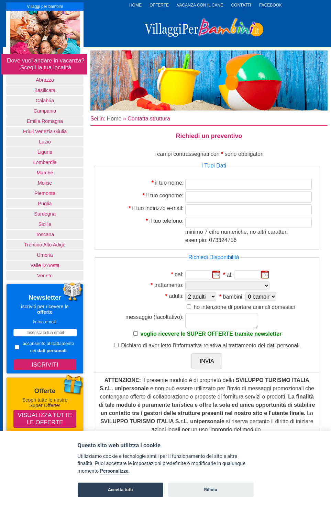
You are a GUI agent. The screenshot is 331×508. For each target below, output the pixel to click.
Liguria (44, 152)
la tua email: (45, 321)
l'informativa (187, 345)
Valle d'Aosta (44, 265)
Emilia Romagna (45, 121)
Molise (45, 183)
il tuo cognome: (165, 195)
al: (230, 275)
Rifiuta (210, 489)
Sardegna (44, 214)
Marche (45, 172)
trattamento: (169, 285)
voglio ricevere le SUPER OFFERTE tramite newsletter (211, 334)
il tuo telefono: (166, 221)
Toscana (45, 234)
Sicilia (45, 224)
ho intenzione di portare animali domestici (244, 307)
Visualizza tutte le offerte (45, 419)
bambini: (233, 297)
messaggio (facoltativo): (154, 317)
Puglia (45, 203)
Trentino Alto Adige (44, 244)
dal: (179, 274)
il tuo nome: (169, 183)
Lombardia (45, 162)
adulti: (176, 296)
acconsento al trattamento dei (44, 347)
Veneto (45, 275)
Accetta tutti (120, 489)
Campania (45, 111)
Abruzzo (45, 80)
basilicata (45, 90)
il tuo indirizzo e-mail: (158, 208)
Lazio (45, 142)
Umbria (45, 255)
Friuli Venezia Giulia (45, 131)
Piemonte (44, 193)
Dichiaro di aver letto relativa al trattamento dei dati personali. (211, 345)
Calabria (45, 100)
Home (114, 119)
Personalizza (114, 471)
